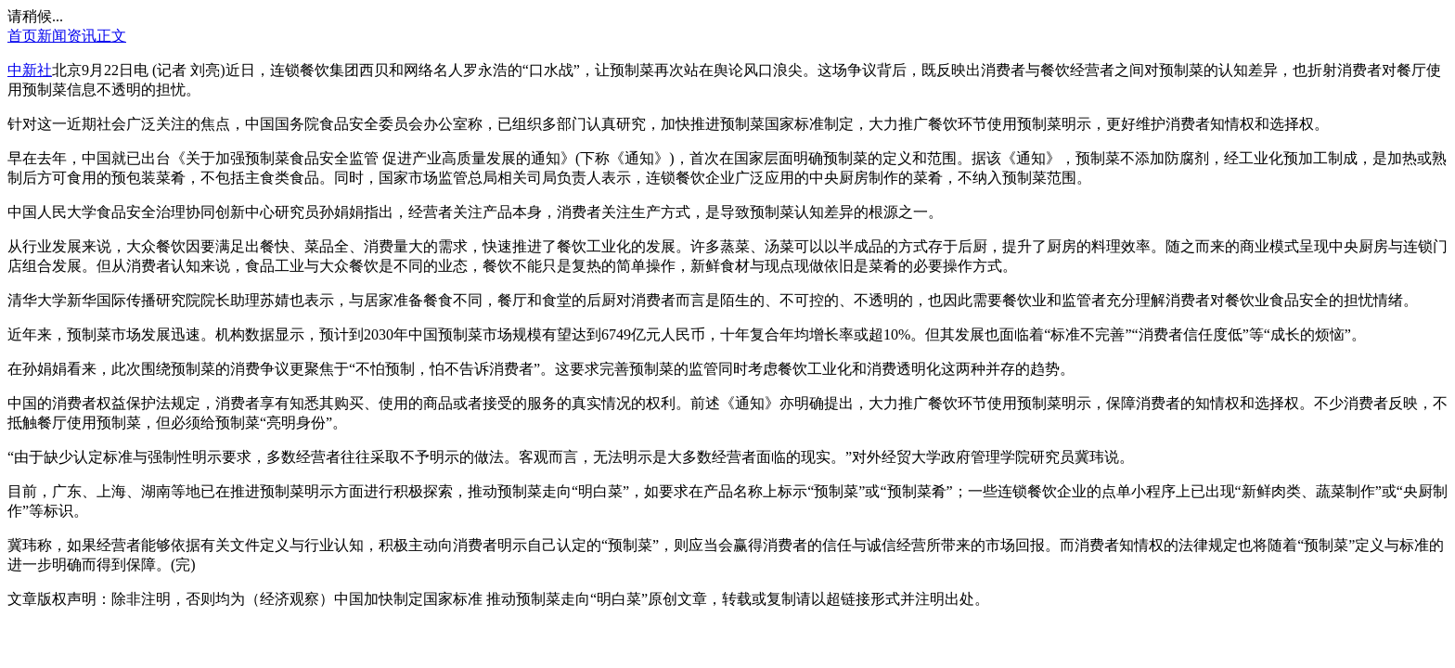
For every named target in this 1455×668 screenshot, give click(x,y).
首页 (22, 36)
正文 (111, 36)
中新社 (29, 70)
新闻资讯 (67, 36)
